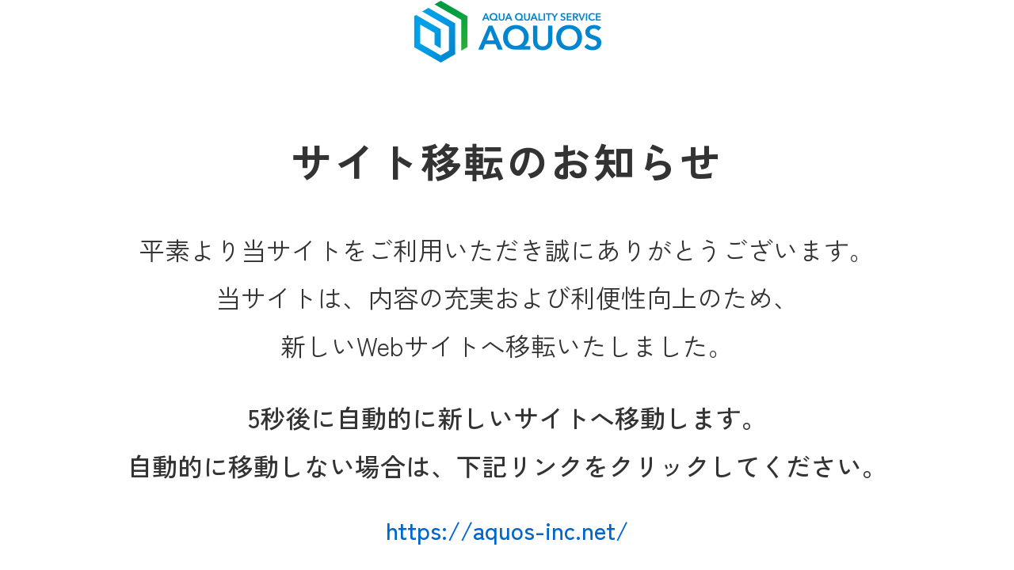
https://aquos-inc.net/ (507, 529)
